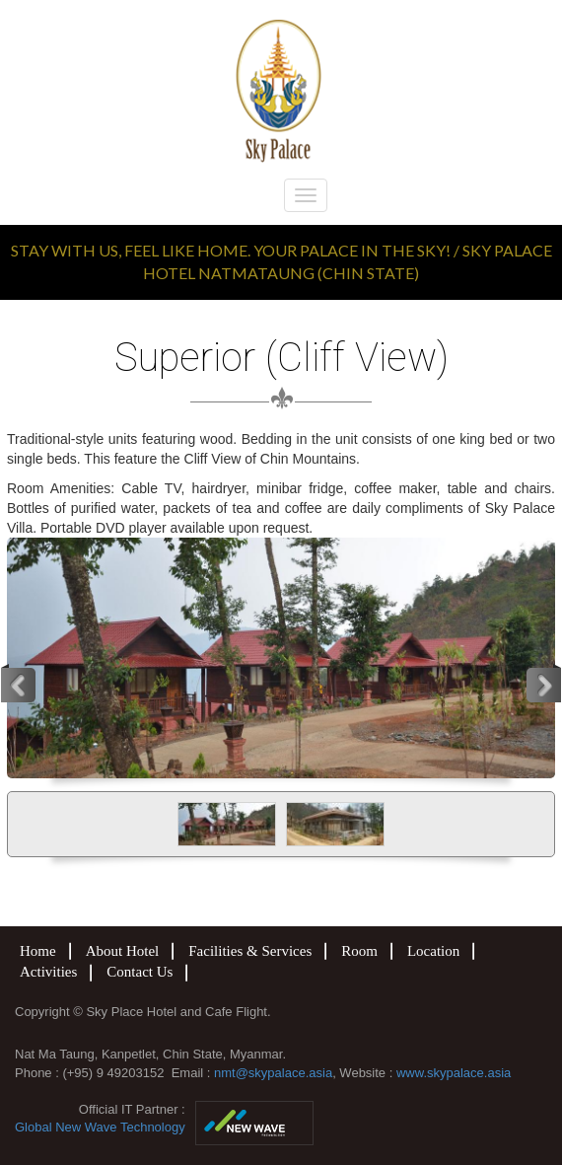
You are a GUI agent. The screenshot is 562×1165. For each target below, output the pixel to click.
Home (38, 951)
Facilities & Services (250, 951)
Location (433, 951)
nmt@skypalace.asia (273, 1072)
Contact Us (139, 972)
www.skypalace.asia (453, 1072)
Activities (48, 972)
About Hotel (123, 951)
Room (359, 951)
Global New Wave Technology (100, 1127)
